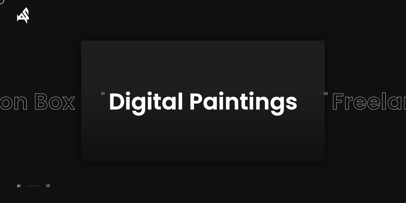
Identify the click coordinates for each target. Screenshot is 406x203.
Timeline (381, 15)
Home (309, 15)
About (334, 15)
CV (357, 15)
